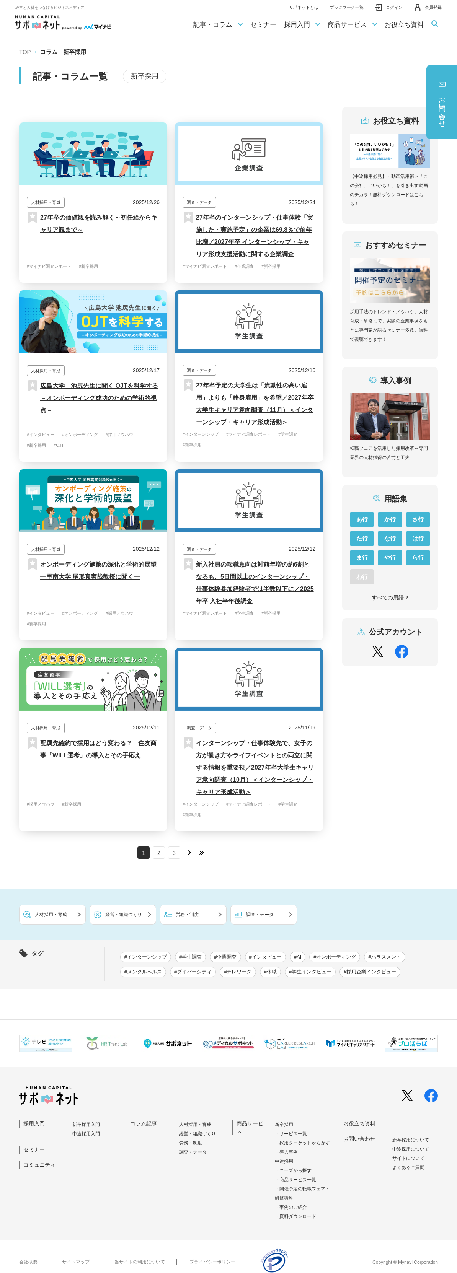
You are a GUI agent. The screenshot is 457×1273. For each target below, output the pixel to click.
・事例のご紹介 (291, 1207)
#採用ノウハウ (119, 434)
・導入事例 (286, 1152)
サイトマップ (76, 1262)
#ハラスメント (384, 957)
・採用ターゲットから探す (302, 1143)
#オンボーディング (80, 434)
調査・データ (193, 1152)
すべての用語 (390, 597)
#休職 (270, 972)
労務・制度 (190, 1143)
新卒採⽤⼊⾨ (86, 1124)
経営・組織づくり (197, 1133)
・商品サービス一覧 (295, 1179)
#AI (298, 957)
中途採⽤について (410, 1149)
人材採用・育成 (195, 1124)
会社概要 (28, 1262)
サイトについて (408, 1158)
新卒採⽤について (410, 1140)
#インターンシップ (201, 434)
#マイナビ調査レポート (49, 266)
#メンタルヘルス (143, 972)
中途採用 (284, 1161)
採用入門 (302, 24)
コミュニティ (39, 1165)
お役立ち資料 (404, 24)
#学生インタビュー (310, 972)
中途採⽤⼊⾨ (86, 1133)
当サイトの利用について (139, 1262)
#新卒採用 (88, 266)
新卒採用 (284, 1124)
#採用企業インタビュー (370, 972)
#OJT (59, 445)
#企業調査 (244, 266)
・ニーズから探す (293, 1170)
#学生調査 (287, 434)
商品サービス (352, 24)
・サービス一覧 (291, 1133)
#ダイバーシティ (193, 972)
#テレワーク (237, 972)
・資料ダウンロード (295, 1216)
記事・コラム (218, 24)
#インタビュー (40, 434)
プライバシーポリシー (212, 1262)
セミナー (263, 24)
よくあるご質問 (408, 1167)
